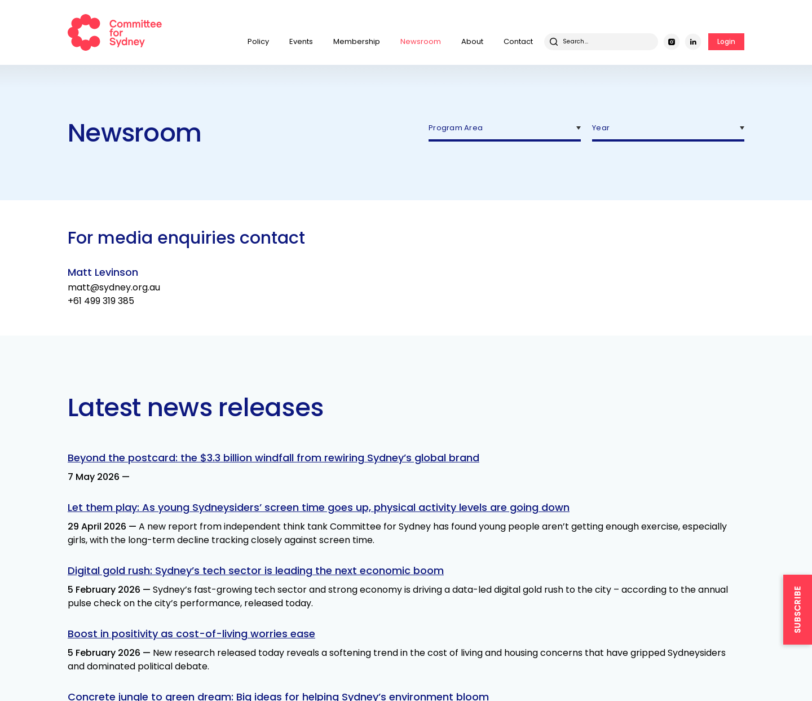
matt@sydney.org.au (114, 287)
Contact (518, 41)
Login (726, 41)
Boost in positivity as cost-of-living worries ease (191, 634)
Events (301, 41)
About (472, 41)
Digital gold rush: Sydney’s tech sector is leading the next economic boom (256, 570)
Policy (258, 41)
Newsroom (420, 41)
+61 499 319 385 (101, 300)
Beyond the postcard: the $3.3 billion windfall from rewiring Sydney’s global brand (273, 458)
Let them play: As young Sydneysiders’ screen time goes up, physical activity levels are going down (319, 507)
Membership (356, 41)
